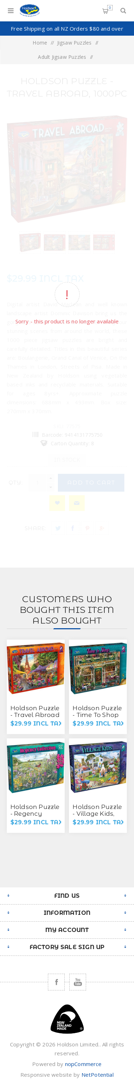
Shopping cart (110, 7)
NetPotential (97, 1074)
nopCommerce (83, 1063)
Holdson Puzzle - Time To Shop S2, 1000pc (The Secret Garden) (97, 718)
